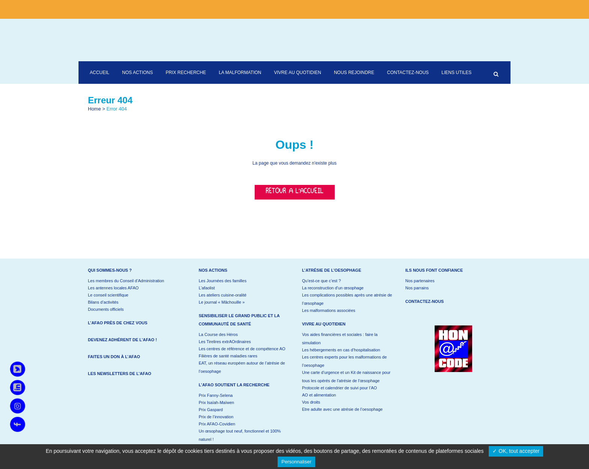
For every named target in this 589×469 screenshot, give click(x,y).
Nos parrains (417, 288)
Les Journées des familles (222, 280)
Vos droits (311, 402)
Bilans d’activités (103, 302)
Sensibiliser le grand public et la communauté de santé (239, 319)
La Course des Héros (218, 334)
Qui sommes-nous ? (110, 270)
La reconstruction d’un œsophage (333, 288)
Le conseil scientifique (108, 295)
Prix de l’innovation (216, 417)
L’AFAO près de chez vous (117, 323)
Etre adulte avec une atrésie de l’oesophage (342, 409)
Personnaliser (296, 461)
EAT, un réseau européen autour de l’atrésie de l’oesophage (242, 367)
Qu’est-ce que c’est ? (321, 280)
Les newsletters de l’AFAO (119, 373)
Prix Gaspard (211, 409)
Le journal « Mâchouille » (222, 302)
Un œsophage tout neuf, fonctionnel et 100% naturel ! (240, 435)
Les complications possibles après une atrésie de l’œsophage (347, 299)
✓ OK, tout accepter (515, 451)
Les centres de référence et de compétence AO (242, 348)
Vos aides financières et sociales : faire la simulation (340, 338)
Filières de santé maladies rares (228, 356)
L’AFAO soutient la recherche (234, 385)
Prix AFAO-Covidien (217, 424)
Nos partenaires (420, 280)
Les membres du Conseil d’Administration (126, 280)
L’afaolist (207, 288)
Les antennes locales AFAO (113, 288)
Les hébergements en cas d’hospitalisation (341, 350)
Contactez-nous (424, 301)
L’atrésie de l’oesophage (331, 270)
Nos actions (213, 270)
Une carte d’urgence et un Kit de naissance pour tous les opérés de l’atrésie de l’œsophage (346, 376)
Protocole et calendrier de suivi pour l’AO (339, 388)
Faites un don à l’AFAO (114, 356)
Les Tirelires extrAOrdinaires (225, 341)
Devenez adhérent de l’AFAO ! (122, 339)
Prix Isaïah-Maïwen (216, 402)
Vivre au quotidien (324, 324)
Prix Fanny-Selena (216, 395)
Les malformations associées (328, 310)
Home (94, 109)
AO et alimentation (319, 395)
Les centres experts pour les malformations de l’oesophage (344, 361)
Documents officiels (106, 309)
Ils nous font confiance (434, 270)
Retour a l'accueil (294, 192)
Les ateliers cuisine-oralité (222, 295)
